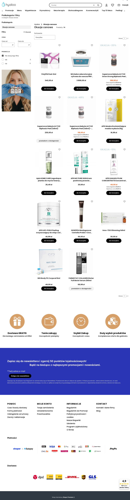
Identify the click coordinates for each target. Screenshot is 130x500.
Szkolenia (71, 423)
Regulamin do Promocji (77, 411)
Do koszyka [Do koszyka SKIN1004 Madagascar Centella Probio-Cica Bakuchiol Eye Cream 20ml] (81, 240)
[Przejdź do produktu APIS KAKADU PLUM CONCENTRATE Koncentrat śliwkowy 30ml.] (113, 162)
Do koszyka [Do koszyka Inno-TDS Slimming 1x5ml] (114, 240)
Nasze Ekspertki (74, 420)
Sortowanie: (38, 33)
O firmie (70, 430)
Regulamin (71, 407)
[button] (98, 5)
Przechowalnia (43, 414)
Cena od (4, 41)
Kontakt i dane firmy (105, 407)
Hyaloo (37, 24)
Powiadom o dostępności (49, 141)
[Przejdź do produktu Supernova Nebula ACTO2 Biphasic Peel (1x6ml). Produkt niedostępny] (48, 110)
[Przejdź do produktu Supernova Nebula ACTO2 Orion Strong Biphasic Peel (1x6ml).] (113, 58)
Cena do (21, 41)
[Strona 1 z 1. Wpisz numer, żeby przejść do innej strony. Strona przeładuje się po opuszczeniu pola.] (124, 38)
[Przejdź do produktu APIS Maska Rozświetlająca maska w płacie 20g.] (113, 110)
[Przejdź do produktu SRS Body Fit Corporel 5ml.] (48, 262)
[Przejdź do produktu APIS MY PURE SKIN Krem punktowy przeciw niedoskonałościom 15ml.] (81, 162)
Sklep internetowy (62, 497)
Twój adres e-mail (16, 371)
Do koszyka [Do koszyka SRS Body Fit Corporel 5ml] (49, 288)
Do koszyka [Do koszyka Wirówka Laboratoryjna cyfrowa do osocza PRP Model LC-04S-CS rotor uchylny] (81, 88)
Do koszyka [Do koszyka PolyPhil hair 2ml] (49, 88)
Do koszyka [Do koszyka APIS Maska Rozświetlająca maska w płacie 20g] (114, 141)
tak (6, 60)
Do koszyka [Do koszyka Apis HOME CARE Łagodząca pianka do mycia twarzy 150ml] (49, 193)
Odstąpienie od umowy (17, 414)
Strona (120, 38)
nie (6, 63)
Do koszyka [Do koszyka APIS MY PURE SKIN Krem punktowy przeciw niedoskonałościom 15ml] (81, 193)
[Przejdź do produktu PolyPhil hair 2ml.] (48, 58)
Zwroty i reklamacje (16, 417)
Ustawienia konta (45, 411)
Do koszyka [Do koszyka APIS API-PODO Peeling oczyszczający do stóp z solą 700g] (49, 240)
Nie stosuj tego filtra (12, 56)
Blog (98, 411)
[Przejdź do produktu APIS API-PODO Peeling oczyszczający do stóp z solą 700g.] (48, 214)
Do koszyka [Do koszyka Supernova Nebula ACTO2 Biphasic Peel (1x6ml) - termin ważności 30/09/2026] (81, 141)
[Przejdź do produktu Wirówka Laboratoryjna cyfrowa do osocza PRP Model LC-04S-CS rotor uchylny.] (81, 58)
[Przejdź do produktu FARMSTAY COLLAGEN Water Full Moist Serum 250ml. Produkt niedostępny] (81, 262)
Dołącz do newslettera (20, 376)
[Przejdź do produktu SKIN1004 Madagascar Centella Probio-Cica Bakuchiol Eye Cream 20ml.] (81, 214)
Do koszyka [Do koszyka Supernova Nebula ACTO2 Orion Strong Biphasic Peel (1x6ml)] (114, 88)
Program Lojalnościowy (77, 426)
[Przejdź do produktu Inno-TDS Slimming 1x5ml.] (113, 214)
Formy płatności (14, 411)
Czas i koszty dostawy (17, 407)
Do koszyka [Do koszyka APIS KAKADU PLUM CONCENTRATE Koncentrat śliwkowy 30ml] (114, 193)
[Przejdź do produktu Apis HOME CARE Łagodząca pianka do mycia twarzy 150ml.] (48, 162)
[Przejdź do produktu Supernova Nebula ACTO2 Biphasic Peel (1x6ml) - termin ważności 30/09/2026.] (81, 110)
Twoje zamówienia (45, 407)
